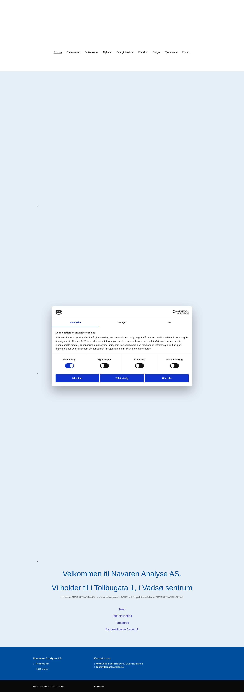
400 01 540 (101, 663)
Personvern (99, 686)
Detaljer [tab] (122, 322)
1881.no (59, 686)
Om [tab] (169, 322)
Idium (44, 686)
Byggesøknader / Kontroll (122, 629)
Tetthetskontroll (122, 616)
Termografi (122, 622)
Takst (122, 609)
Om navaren (73, 52)
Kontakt (186, 52)
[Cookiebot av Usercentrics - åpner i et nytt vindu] (175, 312)
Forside (58, 52)
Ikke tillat (77, 378)
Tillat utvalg (121, 378)
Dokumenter (92, 52)
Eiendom (143, 52)
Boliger (157, 52)
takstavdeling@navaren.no (110, 667)
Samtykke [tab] (75, 322)
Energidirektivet (125, 52)
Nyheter (107, 52)
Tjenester (170, 52)
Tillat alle (167, 378)
